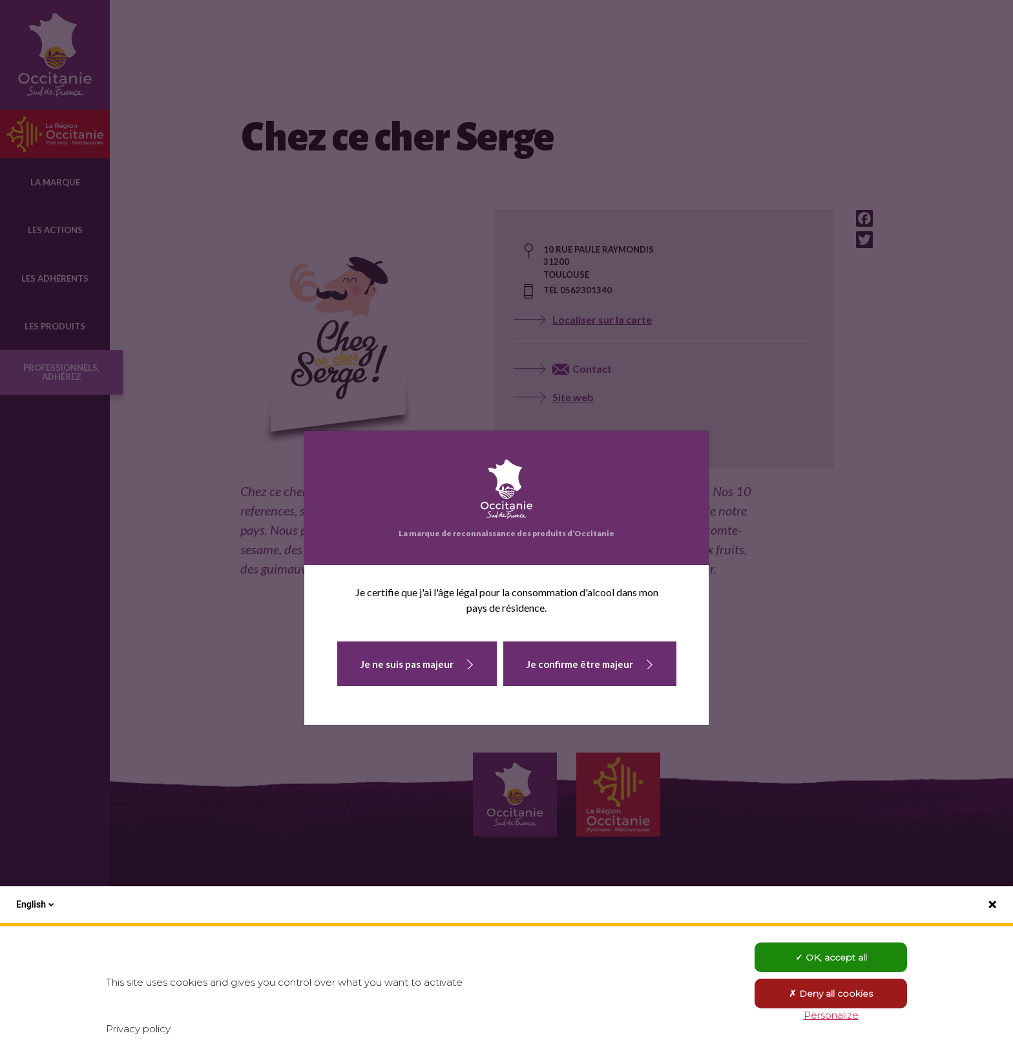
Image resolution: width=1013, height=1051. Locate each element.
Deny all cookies (831, 993)
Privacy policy (138, 1029)
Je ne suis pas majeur (407, 664)
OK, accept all (831, 957)
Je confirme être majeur (580, 664)
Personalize (831, 1015)
